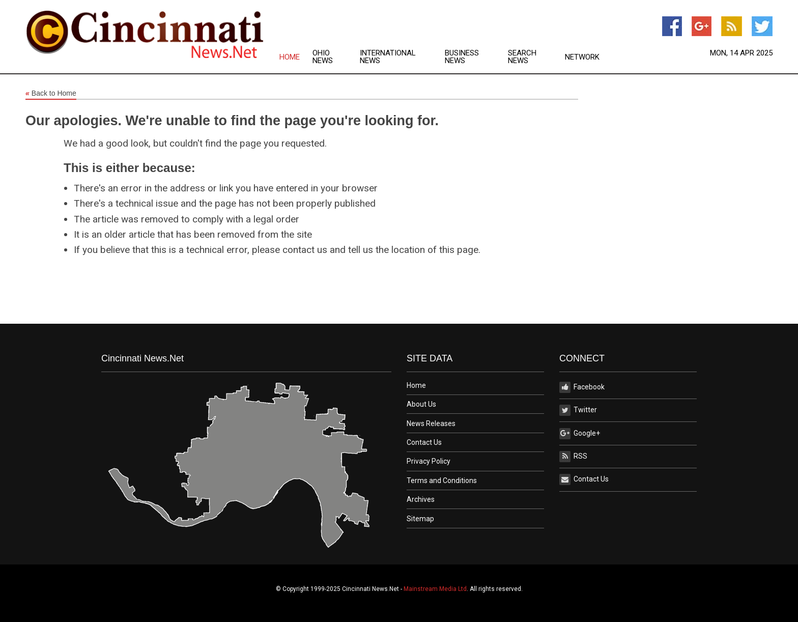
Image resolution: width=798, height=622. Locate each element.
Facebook (582, 387)
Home (289, 57)
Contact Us (424, 442)
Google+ (579, 433)
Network (582, 57)
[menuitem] (295, 57)
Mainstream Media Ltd (435, 588)
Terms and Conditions (442, 480)
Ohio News (322, 57)
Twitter (578, 410)
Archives (421, 499)
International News (388, 57)
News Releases (431, 423)
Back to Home (50, 94)
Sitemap (420, 519)
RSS (573, 456)
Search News (522, 57)
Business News (462, 57)
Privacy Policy (428, 461)
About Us (421, 404)
